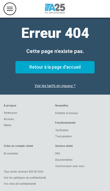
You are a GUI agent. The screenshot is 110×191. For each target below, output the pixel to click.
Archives (9, 119)
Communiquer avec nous (69, 166)
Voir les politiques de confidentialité (25, 177)
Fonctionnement (65, 122)
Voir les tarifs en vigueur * (55, 86)
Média (7, 125)
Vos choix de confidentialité (20, 183)
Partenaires (10, 113)
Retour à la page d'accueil (55, 67)
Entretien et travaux (66, 113)
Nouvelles (61, 105)
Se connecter (11, 153)
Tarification (62, 130)
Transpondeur (63, 136)
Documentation (64, 159)
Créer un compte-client (18, 146)
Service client (64, 146)
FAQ (57, 153)
